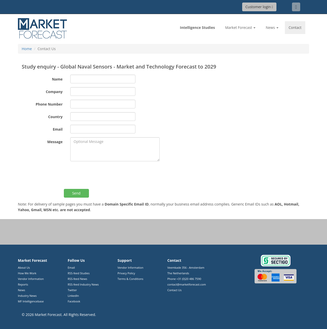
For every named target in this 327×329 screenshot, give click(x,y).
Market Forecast (48, 314)
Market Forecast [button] (240, 27)
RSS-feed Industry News (83, 284)
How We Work (27, 273)
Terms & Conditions (130, 279)
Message (55, 141)
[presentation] (109, 175)
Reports (23, 284)
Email (58, 129)
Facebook (74, 301)
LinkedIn (73, 296)
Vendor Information (31, 279)
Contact (295, 27)
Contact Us (174, 290)
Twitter (72, 290)
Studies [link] (197, 27)
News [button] (272, 27)
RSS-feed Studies (79, 273)
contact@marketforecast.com (186, 284)
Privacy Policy (126, 273)
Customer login (259, 6)
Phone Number (49, 104)
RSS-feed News (77, 279)
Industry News (27, 296)
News (21, 290)
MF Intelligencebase (31, 301)
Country (55, 116)
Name (57, 79)
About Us (24, 267)
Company (54, 91)
